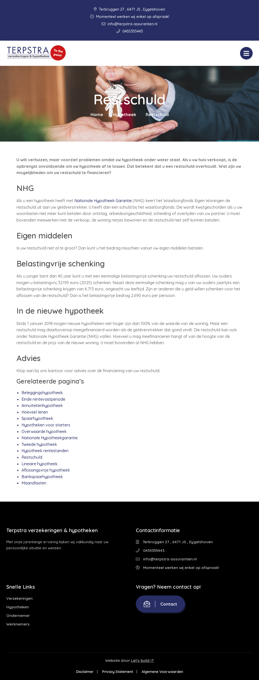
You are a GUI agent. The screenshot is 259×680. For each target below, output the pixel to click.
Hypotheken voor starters (45, 424)
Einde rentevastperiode (43, 399)
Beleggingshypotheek (42, 392)
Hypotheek (124, 114)
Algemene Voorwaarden (162, 671)
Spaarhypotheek (37, 418)
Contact (160, 604)
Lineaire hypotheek (39, 463)
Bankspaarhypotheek (42, 476)
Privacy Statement (117, 671)
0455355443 (129, 31)
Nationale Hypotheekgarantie (49, 437)
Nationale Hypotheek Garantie (103, 200)
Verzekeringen (19, 598)
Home (97, 114)
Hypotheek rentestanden (45, 450)
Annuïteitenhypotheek (42, 405)
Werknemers (18, 624)
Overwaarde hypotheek (44, 431)
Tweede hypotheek (39, 444)
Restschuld (31, 457)
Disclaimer (85, 671)
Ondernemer (18, 615)
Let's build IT (142, 660)
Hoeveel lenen (34, 412)
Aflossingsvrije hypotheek (45, 470)
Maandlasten (33, 482)
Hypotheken (17, 607)
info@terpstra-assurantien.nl (129, 23)
